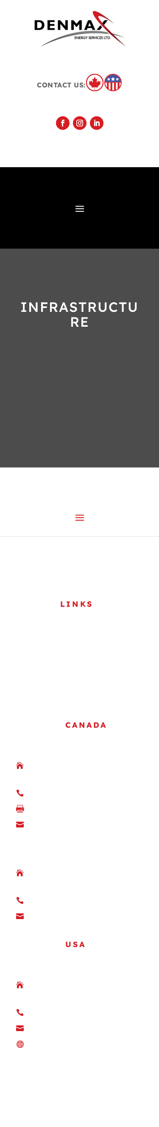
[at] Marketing (87, 1101)
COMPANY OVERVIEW (60, 574)
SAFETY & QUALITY (56, 588)
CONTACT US (44, 630)
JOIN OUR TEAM (51, 616)
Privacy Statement (92, 1090)
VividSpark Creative (79, 1113)
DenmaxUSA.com (64, 991)
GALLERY (38, 602)
